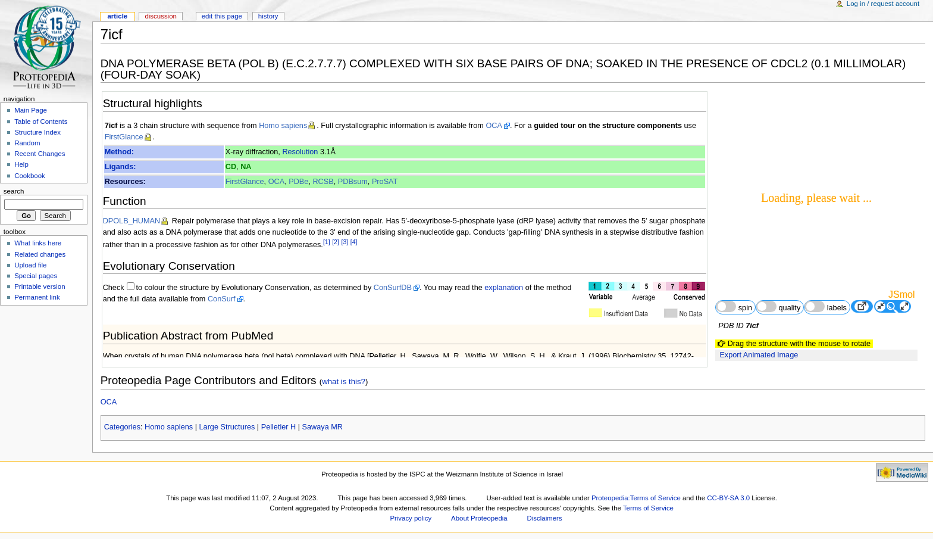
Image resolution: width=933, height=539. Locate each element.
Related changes (39, 254)
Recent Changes (39, 153)
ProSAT (384, 181)
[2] (335, 241)
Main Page (30, 110)
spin (734, 306)
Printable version (39, 286)
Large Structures (227, 427)
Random (27, 143)
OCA (494, 125)
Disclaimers (544, 518)
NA (245, 167)
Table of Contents (40, 121)
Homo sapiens (283, 125)
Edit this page (222, 16)
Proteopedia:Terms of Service (636, 497)
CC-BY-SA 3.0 (728, 497)
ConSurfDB (393, 287)
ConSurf (222, 299)
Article (117, 16)
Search (14, 191)
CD (231, 167)
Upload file (30, 265)
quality (778, 306)
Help (21, 164)
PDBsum (353, 181)
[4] (354, 241)
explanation (503, 287)
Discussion (160, 16)
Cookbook (29, 175)
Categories (122, 427)
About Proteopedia (479, 518)
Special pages (35, 275)
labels (825, 306)
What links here (37, 243)
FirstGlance (124, 137)
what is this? (343, 381)
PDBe (298, 181)
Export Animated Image (758, 355)
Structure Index (37, 132)
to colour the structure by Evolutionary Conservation (222, 287)
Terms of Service (648, 508)
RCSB (322, 181)
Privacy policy (410, 518)
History (268, 16)
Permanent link (37, 297)
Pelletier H (278, 427)
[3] (344, 241)
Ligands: (120, 167)
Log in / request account (883, 3)
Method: (119, 152)
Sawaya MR (322, 427)
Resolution (300, 152)
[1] (326, 241)
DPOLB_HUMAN (132, 221)
